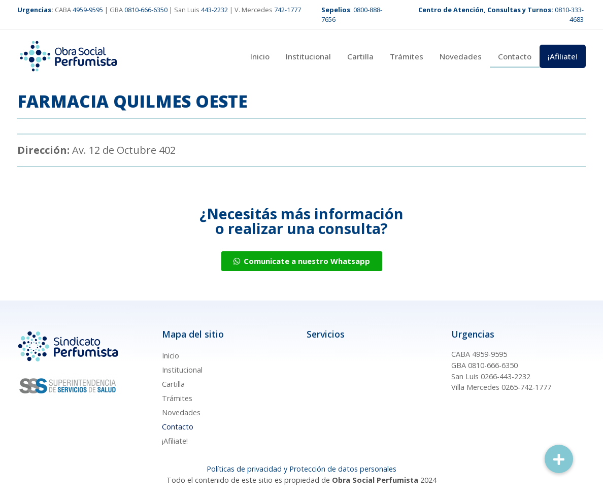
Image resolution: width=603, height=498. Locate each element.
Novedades (461, 56)
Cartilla (360, 56)
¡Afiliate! (563, 56)
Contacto (514, 56)
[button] (559, 459)
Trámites (406, 56)
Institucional (308, 56)
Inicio (260, 56)
